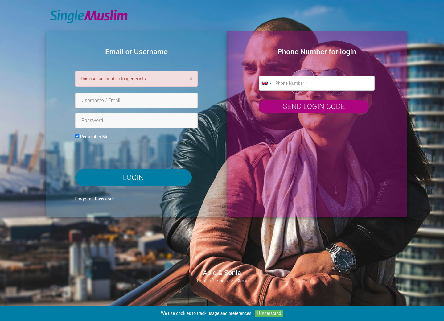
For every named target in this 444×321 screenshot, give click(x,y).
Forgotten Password (94, 198)
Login (133, 177)
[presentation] (135, 153)
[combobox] (266, 83)
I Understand (269, 313)
